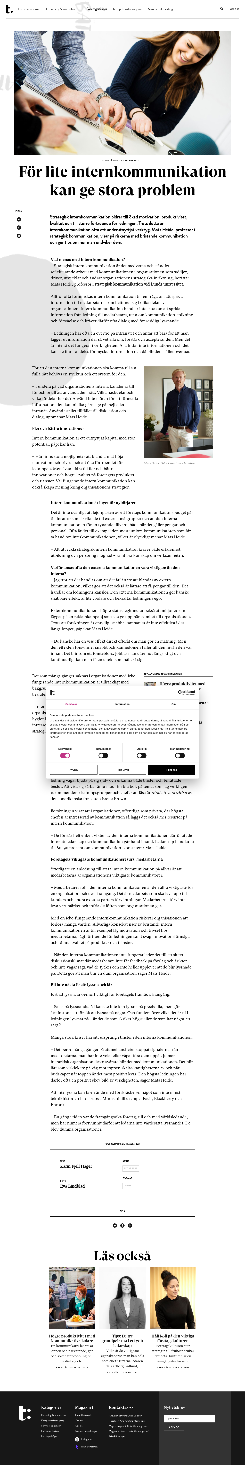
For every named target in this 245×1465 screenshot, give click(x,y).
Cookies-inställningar (86, 1431)
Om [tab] (173, 704)
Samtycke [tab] (72, 704)
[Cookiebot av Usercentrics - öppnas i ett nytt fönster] (180, 692)
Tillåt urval (122, 769)
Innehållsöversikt (84, 1415)
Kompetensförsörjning (127, 9)
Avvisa (74, 769)
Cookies (79, 1426)
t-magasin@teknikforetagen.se (131, 1426)
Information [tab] (122, 704)
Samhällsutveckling (160, 9)
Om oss (234, 10)
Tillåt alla (171, 769)
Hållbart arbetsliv (50, 1431)
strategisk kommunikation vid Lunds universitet (139, 284)
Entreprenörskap (29, 9)
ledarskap (131, 1169)
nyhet (129, 1186)
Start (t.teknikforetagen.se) (134, 1431)
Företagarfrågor (96, 9)
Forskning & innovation (61, 9)
